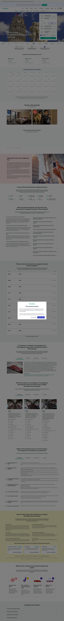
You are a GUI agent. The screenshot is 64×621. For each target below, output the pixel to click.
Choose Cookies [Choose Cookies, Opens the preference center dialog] (33, 317)
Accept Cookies (41, 317)
